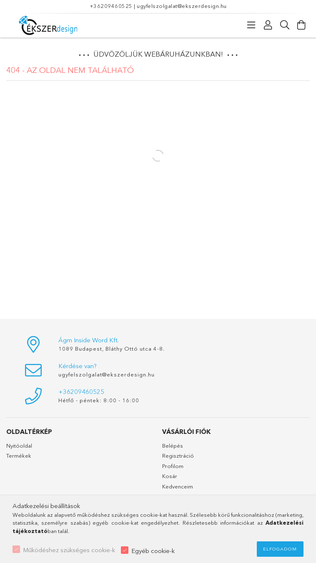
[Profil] (268, 25)
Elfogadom (280, 549)
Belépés (172, 445)
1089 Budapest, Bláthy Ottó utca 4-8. (111, 348)
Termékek (18, 455)
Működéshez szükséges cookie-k (69, 550)
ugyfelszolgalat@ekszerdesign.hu (182, 5)
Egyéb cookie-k (153, 551)
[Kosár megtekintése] (301, 25)
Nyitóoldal (19, 445)
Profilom (172, 466)
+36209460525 (111, 5)
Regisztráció (178, 455)
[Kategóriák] (251, 25)
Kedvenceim (177, 486)
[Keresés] (284, 25)
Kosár (169, 476)
